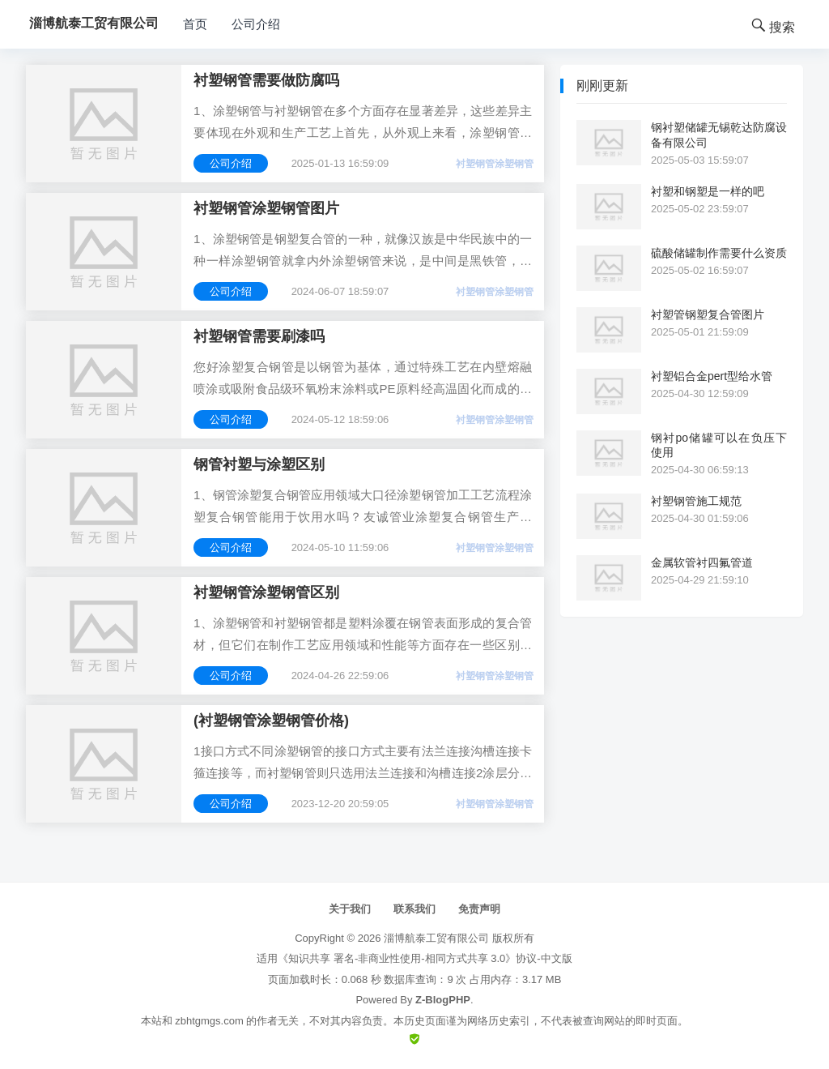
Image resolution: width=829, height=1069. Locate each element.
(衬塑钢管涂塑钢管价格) (271, 720)
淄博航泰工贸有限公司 (436, 938)
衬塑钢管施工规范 (696, 500)
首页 (195, 24)
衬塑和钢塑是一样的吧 (707, 191)
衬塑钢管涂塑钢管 (495, 163)
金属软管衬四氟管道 (702, 562)
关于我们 (350, 909)
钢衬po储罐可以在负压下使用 (719, 445)
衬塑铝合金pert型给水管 (711, 376)
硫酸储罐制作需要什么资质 (719, 252)
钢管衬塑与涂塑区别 (259, 464)
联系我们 (414, 909)
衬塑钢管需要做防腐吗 (266, 80)
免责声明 (479, 909)
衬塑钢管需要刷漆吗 (259, 336)
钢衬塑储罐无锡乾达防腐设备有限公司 (719, 134)
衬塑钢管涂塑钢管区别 (266, 592)
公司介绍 (256, 24)
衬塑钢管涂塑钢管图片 (266, 208)
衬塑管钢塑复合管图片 (707, 314)
